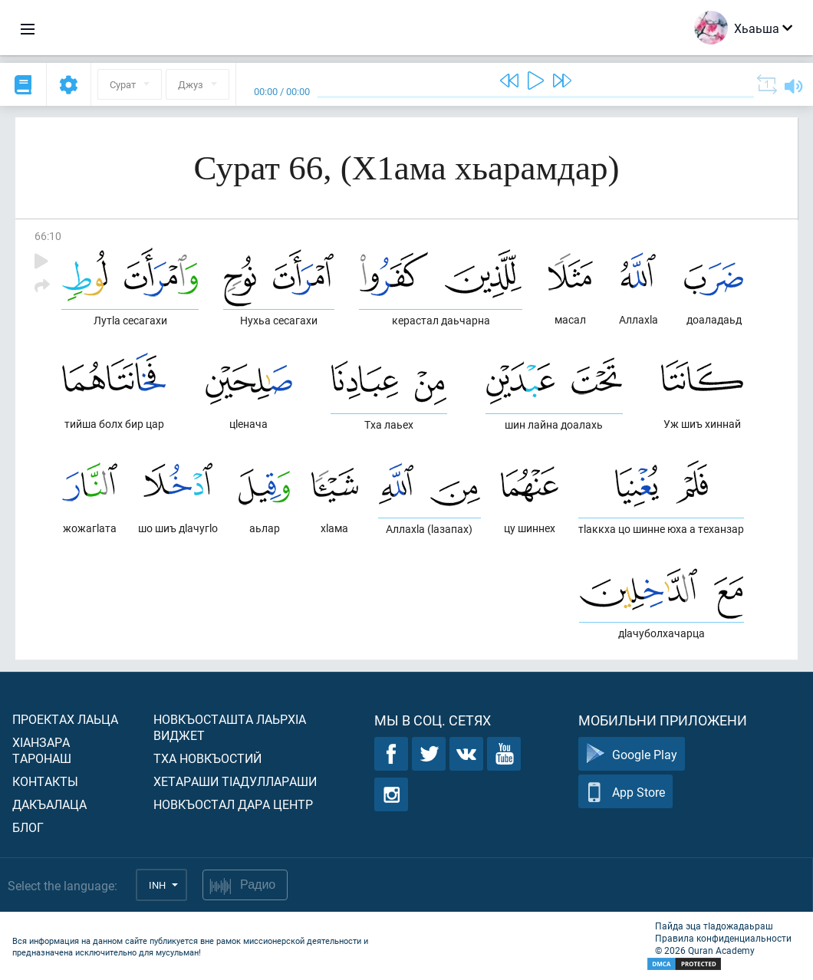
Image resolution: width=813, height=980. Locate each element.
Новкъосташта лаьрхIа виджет (229, 727)
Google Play (631, 754)
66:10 (48, 236)
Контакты (45, 781)
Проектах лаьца (65, 719)
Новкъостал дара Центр (233, 804)
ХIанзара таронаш (41, 750)
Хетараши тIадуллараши (235, 781)
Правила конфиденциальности (723, 938)
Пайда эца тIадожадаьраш (714, 925)
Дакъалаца (49, 804)
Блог (28, 827)
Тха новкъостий (207, 758)
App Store (625, 792)
